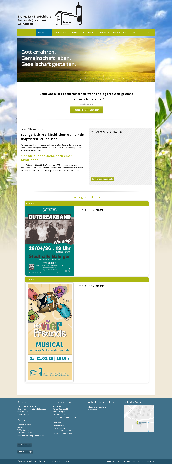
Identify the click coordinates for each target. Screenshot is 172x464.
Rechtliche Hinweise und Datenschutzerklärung (136, 461)
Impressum (111, 461)
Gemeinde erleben (81, 32)
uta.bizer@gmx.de (65, 433)
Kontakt (145, 32)
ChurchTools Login (25, 451)
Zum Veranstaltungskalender (102, 179)
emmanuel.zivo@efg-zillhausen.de (30, 435)
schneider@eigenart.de (67, 417)
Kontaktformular (24, 445)
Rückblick (118, 32)
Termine (101, 32)
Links (133, 32)
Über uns (59, 32)
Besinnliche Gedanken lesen (86, 110)
